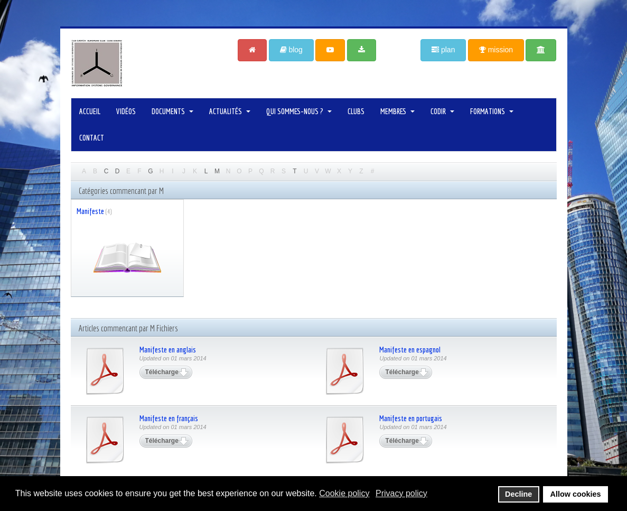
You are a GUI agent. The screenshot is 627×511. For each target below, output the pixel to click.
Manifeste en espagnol (410, 349)
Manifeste (90, 211)
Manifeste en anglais (167, 349)
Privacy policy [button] (401, 493)
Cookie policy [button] (344, 493)
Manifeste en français (168, 418)
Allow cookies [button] (575, 494)
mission (496, 49)
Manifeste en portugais (410, 418)
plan (443, 49)
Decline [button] (518, 494)
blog (291, 49)
